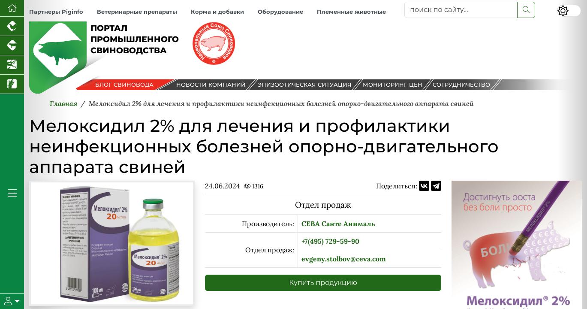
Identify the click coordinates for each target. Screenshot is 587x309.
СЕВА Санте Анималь (338, 223)
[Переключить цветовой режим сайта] (569, 11)
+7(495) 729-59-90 (330, 241)
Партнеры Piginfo (56, 12)
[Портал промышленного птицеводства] (12, 26)
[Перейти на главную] (12, 8)
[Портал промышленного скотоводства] (12, 45)
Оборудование (280, 12)
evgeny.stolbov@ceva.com (343, 258)
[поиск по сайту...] (460, 10)
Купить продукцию (323, 283)
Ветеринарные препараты (137, 12)
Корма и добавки (217, 12)
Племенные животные (351, 12)
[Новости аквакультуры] (12, 65)
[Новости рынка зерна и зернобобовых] (12, 84)
